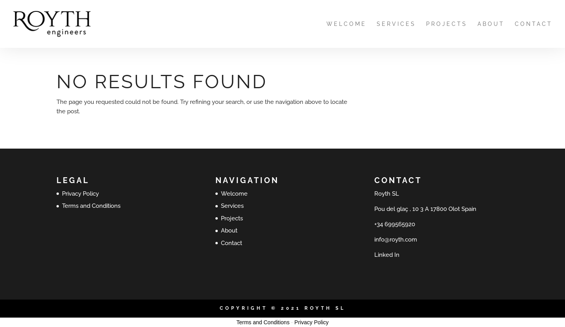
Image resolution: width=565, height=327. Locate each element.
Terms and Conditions (91, 205)
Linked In (386, 254)
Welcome (346, 24)
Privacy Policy (80, 193)
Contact (533, 24)
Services (396, 24)
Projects (446, 24)
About (491, 24)
